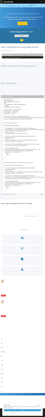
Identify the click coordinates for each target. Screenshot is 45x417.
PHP (37, 216)
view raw (42, 194)
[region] (22, 145)
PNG (2, 366)
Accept (22, 410)
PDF (2, 375)
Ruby (27, 216)
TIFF (2, 357)
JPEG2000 (3, 349)
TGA (2, 383)
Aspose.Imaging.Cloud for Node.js (7, 50)
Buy (21, 40)
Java (31, 216)
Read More (3, 314)
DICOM (2, 370)
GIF (1, 336)
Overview (21, 35)
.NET (29, 216)
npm (31, 52)
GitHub (14, 194)
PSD (2, 353)
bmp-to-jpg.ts (4, 194)
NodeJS (34, 216)
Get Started (22, 23)
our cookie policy (9, 407)
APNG (2, 379)
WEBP (2, 362)
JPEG (2, 344)
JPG (2, 340)
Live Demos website (24, 229)
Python (24, 216)
